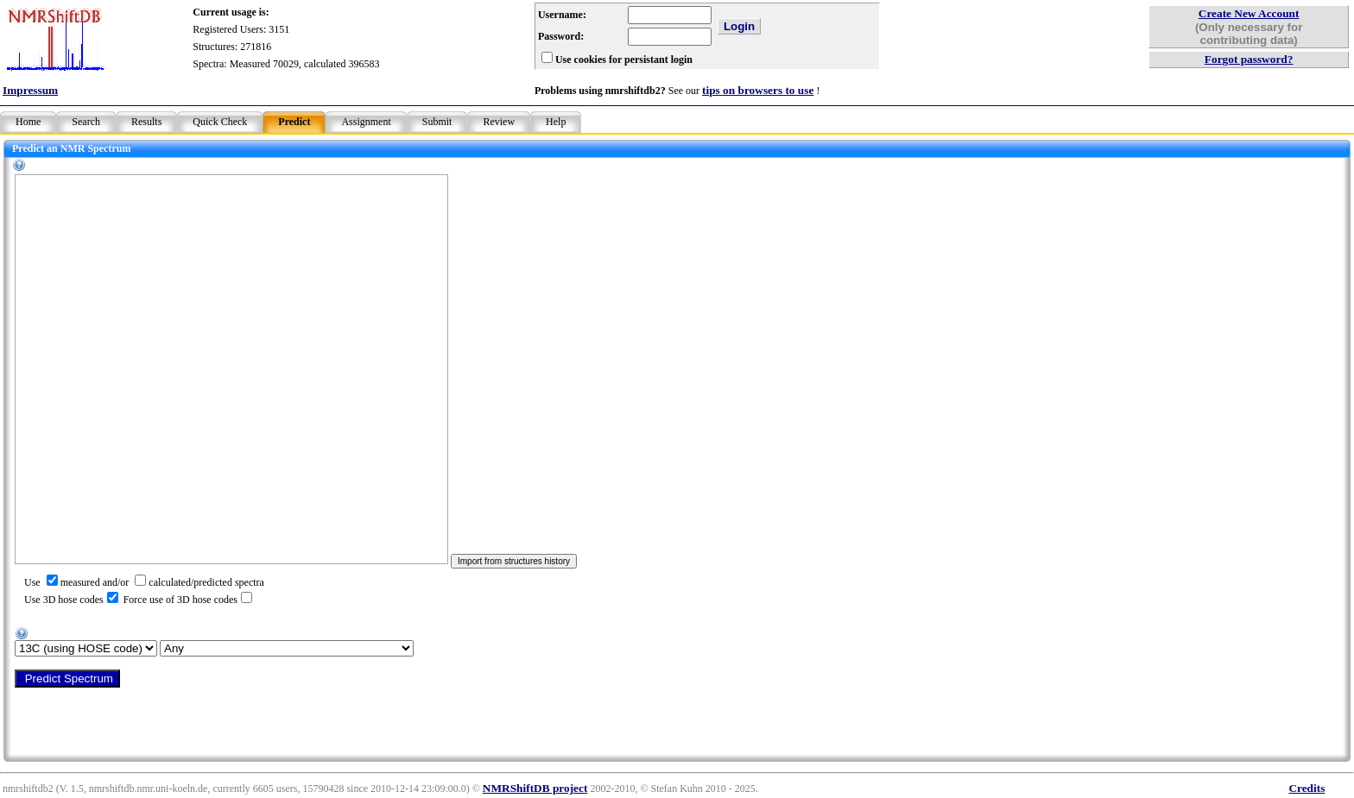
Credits (1306, 788)
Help (556, 122)
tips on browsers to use (757, 90)
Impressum (30, 90)
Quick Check (220, 122)
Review (499, 122)
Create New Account (1249, 13)
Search (86, 122)
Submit (437, 122)
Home (28, 122)
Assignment (365, 122)
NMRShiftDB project (535, 788)
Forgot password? (1249, 59)
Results (146, 122)
